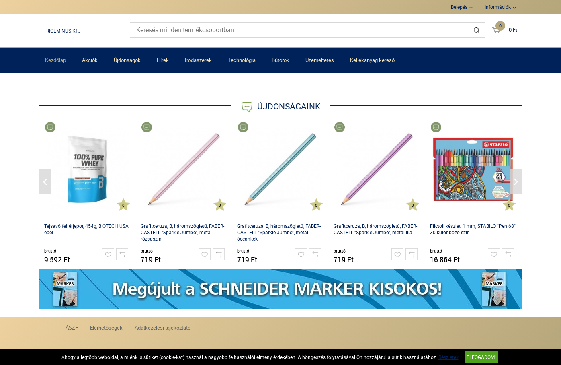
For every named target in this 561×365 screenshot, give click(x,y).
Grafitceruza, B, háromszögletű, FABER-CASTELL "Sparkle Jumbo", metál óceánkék (279, 232)
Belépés (459, 7)
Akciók (90, 60)
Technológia (242, 60)
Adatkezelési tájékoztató (162, 327)
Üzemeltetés (319, 60)
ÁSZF (72, 327)
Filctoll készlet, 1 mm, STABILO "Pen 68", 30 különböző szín (473, 229)
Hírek (163, 60)
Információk (498, 7)
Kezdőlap (55, 60)
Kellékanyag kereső (372, 60)
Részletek (448, 357)
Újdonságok (127, 60)
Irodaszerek (198, 60)
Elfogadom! (481, 357)
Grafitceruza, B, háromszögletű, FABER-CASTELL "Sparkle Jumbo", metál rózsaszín (182, 232)
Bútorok (280, 60)
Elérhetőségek (106, 327)
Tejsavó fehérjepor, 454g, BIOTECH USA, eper (86, 229)
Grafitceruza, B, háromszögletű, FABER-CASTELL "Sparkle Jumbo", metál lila (375, 229)
